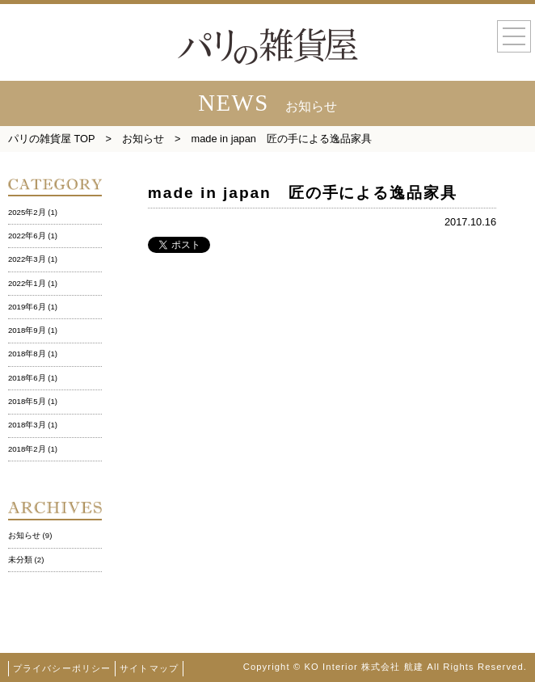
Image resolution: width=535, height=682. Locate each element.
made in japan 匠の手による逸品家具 (302, 192)
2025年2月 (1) (32, 212)
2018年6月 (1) (32, 377)
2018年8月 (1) (32, 353)
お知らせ (143, 139)
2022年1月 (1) (32, 283)
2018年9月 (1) (32, 330)
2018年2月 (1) (32, 448)
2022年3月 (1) (32, 259)
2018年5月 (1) (32, 401)
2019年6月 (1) (32, 306)
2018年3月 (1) (32, 424)
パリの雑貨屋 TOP (51, 139)
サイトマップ (149, 668)
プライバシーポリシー (62, 668)
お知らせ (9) (30, 535)
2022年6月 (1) (32, 235)
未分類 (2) (26, 559)
